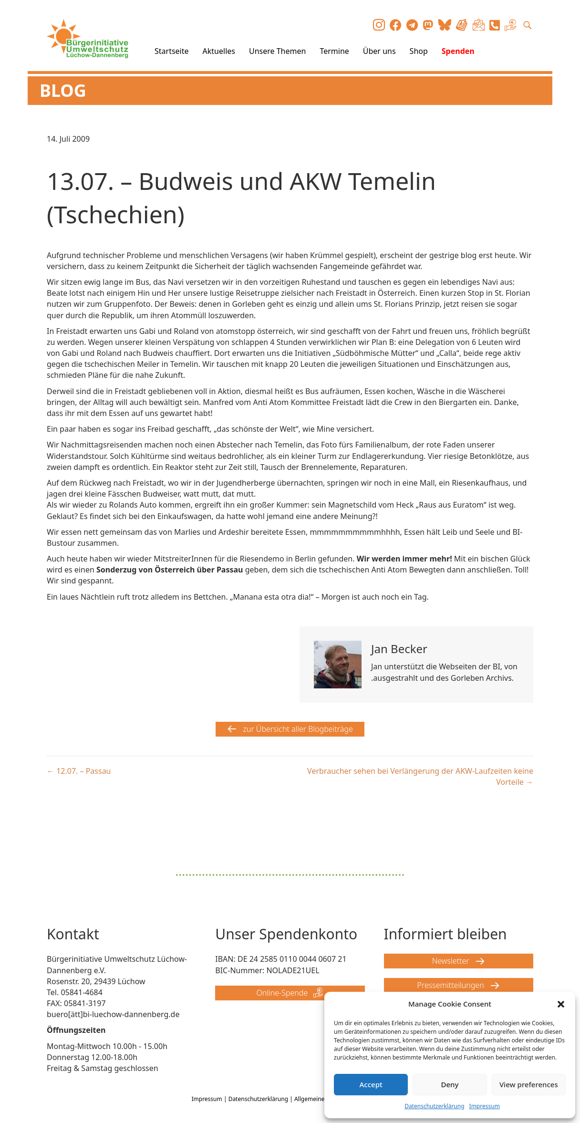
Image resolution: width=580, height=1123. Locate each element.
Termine (334, 51)
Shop (419, 51)
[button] (561, 1004)
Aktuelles (219, 51)
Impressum (484, 1106)
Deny (450, 1084)
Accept (371, 1084)
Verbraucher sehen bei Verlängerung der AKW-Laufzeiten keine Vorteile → (420, 776)
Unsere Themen (277, 51)
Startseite (172, 51)
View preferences (528, 1084)
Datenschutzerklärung (434, 1106)
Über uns (379, 51)
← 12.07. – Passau (79, 771)
